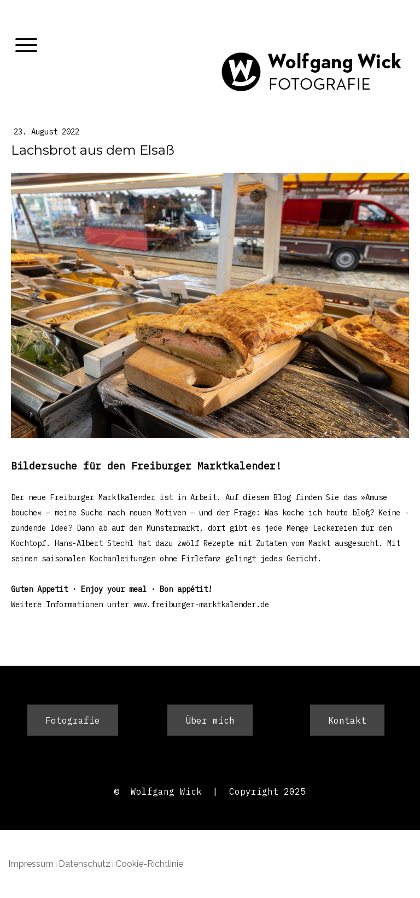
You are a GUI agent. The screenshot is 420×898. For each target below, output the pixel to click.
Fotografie (72, 720)
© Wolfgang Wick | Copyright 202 (207, 791)
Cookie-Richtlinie (149, 864)
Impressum (31, 864)
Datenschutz (84, 864)
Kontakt (347, 720)
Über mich (210, 720)
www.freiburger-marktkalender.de (201, 604)
